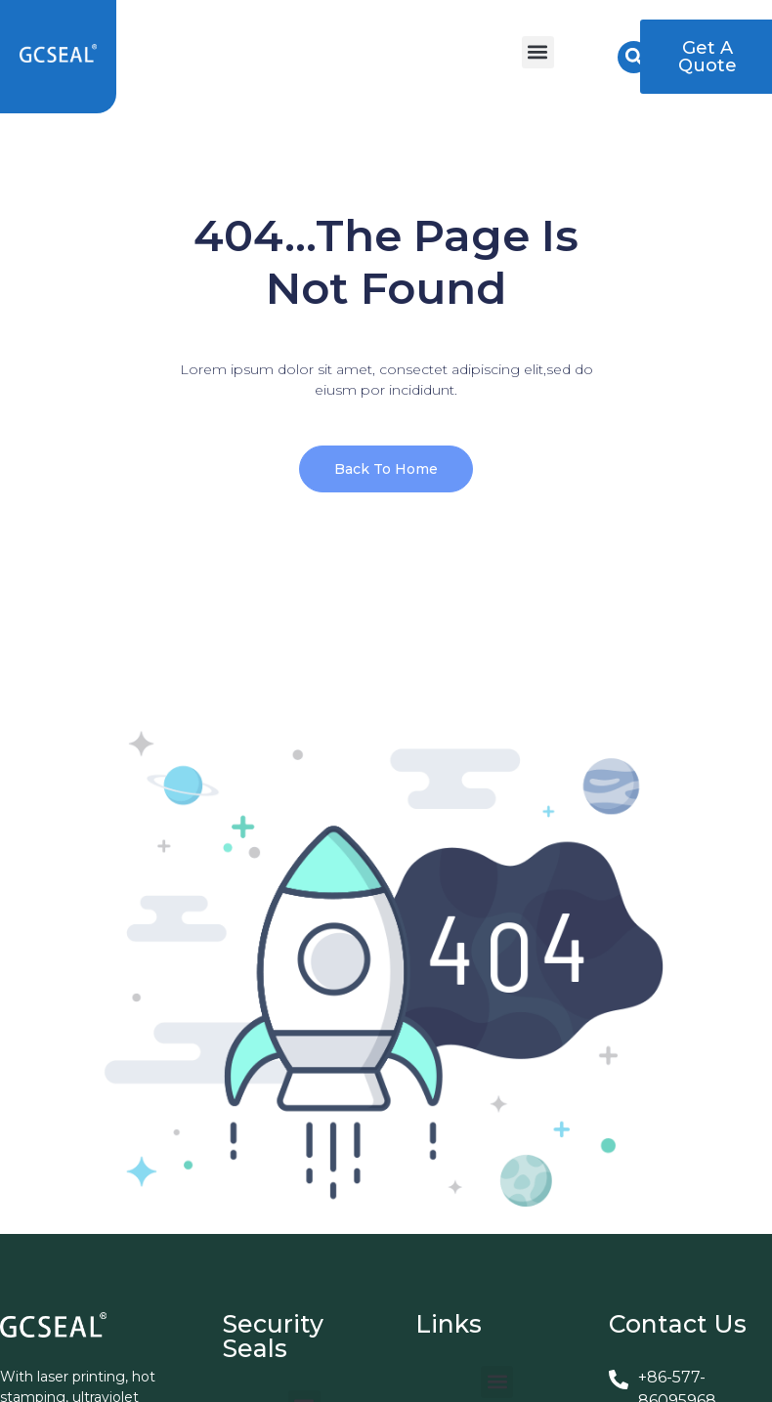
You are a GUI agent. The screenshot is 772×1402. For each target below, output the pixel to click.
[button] (538, 52)
